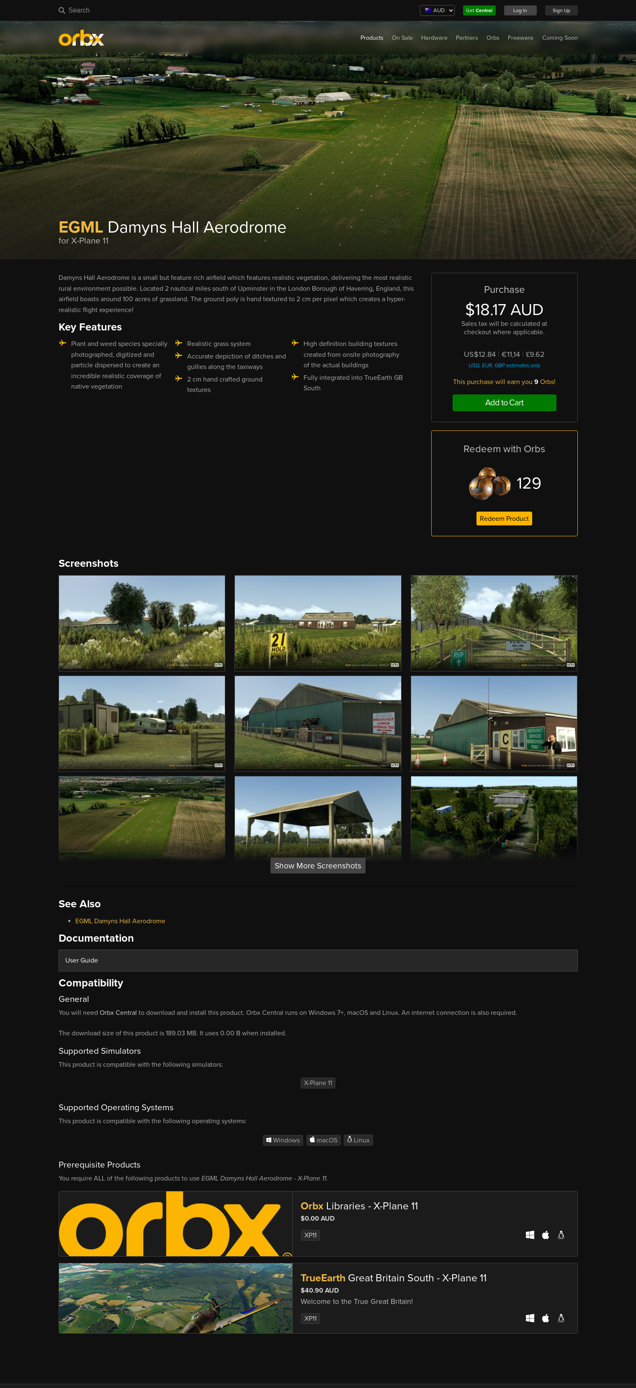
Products (372, 37)
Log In (520, 10)
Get (479, 10)
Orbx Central (118, 1013)
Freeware (520, 37)
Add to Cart (504, 403)
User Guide (81, 960)
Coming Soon (560, 37)
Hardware (434, 37)
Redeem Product (504, 519)
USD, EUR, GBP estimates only (504, 365)
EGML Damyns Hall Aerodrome (120, 921)
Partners (467, 37)
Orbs (493, 37)
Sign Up (561, 10)
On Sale (402, 37)
